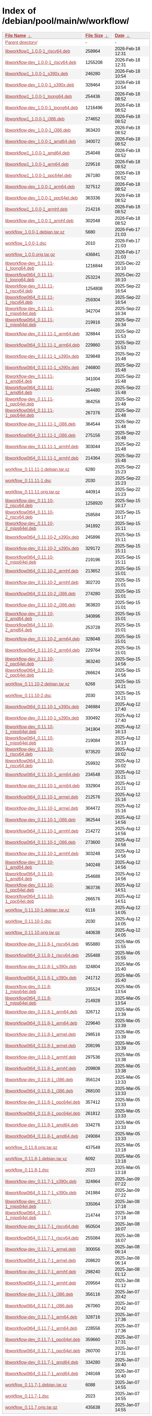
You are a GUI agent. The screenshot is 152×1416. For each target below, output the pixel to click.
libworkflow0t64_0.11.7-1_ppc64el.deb (42, 1350)
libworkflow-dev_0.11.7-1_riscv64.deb (42, 1226)
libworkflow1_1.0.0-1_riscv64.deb (37, 51)
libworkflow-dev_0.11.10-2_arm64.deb (42, 639)
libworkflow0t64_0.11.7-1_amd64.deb (41, 1373)
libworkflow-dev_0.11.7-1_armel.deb (40, 1249)
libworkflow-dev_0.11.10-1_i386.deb (40, 819)
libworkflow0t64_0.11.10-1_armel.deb (41, 797)
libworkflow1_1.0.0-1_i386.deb (34, 119)
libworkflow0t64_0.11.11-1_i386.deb (40, 435)
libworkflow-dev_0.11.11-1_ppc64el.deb (29, 401)
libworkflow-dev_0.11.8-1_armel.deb (40, 1034)
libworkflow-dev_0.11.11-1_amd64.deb (29, 379)
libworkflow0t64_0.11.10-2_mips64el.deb (29, 559)
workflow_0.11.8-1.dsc (27, 1170)
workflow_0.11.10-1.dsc (28, 921)
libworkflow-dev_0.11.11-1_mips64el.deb (29, 311)
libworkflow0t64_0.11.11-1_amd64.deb (29, 390)
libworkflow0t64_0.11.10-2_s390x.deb (42, 537)
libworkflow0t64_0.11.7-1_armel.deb (40, 1260)
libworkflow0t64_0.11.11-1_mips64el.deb (29, 322)
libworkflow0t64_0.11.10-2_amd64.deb (29, 627)
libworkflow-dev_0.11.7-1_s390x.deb (41, 1181)
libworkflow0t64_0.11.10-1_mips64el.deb (29, 740)
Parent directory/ (21, 42)
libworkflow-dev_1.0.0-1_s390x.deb (39, 85)
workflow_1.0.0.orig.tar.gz (30, 254)
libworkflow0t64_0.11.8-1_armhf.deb (40, 1068)
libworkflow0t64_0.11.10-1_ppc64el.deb (29, 899)
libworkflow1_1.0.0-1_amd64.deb (37, 153)
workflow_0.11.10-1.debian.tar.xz (37, 910)
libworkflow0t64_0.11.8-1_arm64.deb (41, 1023)
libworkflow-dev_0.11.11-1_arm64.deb (42, 333)
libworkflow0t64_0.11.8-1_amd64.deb (41, 1136)
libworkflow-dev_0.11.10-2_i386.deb (40, 605)
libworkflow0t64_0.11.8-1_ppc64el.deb (42, 1113)
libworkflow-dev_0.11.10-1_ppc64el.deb (29, 887)
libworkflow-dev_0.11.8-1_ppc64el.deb (42, 1102)
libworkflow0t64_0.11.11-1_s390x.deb (42, 367)
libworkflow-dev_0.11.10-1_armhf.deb (41, 853)
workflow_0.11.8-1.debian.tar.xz (36, 1158)
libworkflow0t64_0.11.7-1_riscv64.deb (42, 1238)
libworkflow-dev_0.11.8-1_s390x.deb (41, 966)
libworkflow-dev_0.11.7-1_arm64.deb (41, 1317)
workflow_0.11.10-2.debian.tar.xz (37, 684)
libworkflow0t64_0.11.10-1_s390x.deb (42, 706)
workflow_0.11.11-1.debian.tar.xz (37, 469)
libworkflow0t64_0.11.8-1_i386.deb (39, 1091)
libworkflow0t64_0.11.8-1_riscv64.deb (42, 955)
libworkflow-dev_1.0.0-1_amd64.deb (40, 141)
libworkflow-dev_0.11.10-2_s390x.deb (42, 548)
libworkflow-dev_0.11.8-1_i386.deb (39, 1079)
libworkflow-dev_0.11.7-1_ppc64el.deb (42, 1339)
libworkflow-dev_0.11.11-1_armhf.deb (41, 446)
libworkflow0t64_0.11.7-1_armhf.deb (40, 1283)
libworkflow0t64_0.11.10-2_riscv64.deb (29, 514)
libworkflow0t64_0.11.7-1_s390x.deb (41, 1192)
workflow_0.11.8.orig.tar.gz (31, 1147)
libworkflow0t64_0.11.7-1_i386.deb (39, 1305)
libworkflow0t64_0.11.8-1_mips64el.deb (28, 1000)
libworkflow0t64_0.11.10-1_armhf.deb (41, 831)
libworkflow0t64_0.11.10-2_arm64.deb (42, 650)
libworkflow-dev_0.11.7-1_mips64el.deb (28, 1204)
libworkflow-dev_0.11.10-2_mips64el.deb (29, 526)
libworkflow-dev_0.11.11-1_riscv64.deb (29, 288)
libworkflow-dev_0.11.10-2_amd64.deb (29, 616)
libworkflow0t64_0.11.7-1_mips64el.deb (28, 1215)
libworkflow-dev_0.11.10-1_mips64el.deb (29, 729)
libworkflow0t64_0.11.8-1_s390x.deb (41, 978)
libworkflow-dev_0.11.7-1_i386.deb (39, 1294)
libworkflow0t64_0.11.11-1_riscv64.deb (29, 300)
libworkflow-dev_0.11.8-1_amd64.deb (41, 1125)
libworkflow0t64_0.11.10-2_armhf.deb (41, 571)
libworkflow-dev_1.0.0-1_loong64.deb (41, 107)
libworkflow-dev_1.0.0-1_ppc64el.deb (41, 198)
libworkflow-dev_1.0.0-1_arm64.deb (40, 186)
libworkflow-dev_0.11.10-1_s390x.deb (42, 718)
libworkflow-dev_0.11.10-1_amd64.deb (29, 865)
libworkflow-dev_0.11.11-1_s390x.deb (42, 356)
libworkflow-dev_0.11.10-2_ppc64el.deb (29, 661)
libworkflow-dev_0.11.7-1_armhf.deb (40, 1271)
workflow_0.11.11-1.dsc (28, 480)
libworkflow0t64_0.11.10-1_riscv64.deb (29, 763)
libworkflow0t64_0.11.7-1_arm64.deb (41, 1328)
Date (120, 35)
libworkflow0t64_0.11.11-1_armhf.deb (41, 458)
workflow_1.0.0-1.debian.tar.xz (34, 232)
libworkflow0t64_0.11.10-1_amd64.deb (29, 876)
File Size (94, 35)
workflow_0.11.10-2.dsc (28, 695)
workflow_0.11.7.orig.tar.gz (31, 1407)
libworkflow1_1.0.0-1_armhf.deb (36, 209)
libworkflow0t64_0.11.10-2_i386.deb (40, 593)
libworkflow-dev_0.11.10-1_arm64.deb (42, 785)
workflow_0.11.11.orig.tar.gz (32, 492)
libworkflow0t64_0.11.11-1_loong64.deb (29, 277)
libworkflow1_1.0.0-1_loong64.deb (38, 96)
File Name (15, 35)
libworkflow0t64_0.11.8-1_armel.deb (40, 1045)
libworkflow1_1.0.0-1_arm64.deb (37, 164)
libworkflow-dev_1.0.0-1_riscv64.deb (40, 62)
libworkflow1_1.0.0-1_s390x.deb (36, 73)
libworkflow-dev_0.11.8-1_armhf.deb (40, 1057)
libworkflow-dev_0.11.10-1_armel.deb (41, 808)
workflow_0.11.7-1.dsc (27, 1396)
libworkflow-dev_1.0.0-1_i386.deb (38, 130)
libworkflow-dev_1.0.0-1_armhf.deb (39, 220)
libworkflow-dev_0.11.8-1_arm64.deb (41, 1012)
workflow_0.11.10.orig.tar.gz (32, 932)
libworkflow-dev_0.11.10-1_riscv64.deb (29, 752)
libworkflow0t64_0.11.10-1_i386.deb (40, 842)
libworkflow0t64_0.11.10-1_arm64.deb (42, 774)
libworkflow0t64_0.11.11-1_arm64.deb (42, 345)
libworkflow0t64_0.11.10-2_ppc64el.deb (29, 673)
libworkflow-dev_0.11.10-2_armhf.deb (41, 582)
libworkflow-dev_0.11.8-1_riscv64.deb (42, 944)
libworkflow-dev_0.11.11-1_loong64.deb (29, 266)
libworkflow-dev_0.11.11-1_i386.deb (40, 424)
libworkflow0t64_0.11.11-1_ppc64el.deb (29, 413)
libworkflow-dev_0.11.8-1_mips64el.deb (28, 989)
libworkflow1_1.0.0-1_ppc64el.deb (38, 175)
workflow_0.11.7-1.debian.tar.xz (36, 1385)
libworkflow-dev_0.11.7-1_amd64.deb (41, 1362)
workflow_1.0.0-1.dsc (25, 243)
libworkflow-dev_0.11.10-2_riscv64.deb (29, 503)
